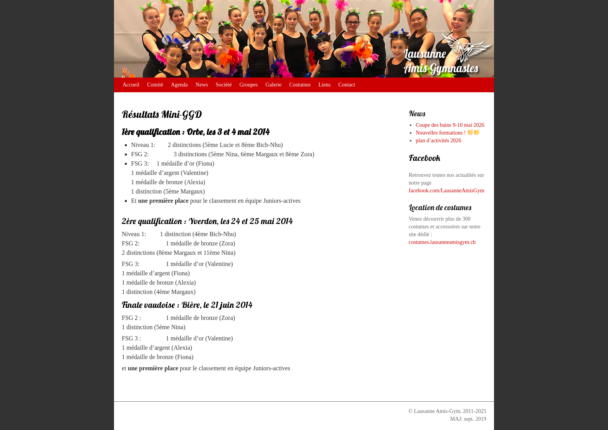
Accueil (131, 85)
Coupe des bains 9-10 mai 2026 (450, 125)
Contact (346, 85)
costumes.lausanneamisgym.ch (442, 242)
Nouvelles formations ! (447, 133)
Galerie (274, 85)
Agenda (179, 85)
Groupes (248, 85)
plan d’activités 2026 (438, 140)
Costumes (300, 85)
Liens (324, 85)
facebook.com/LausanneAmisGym (446, 190)
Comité (155, 85)
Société (223, 85)
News (201, 85)
